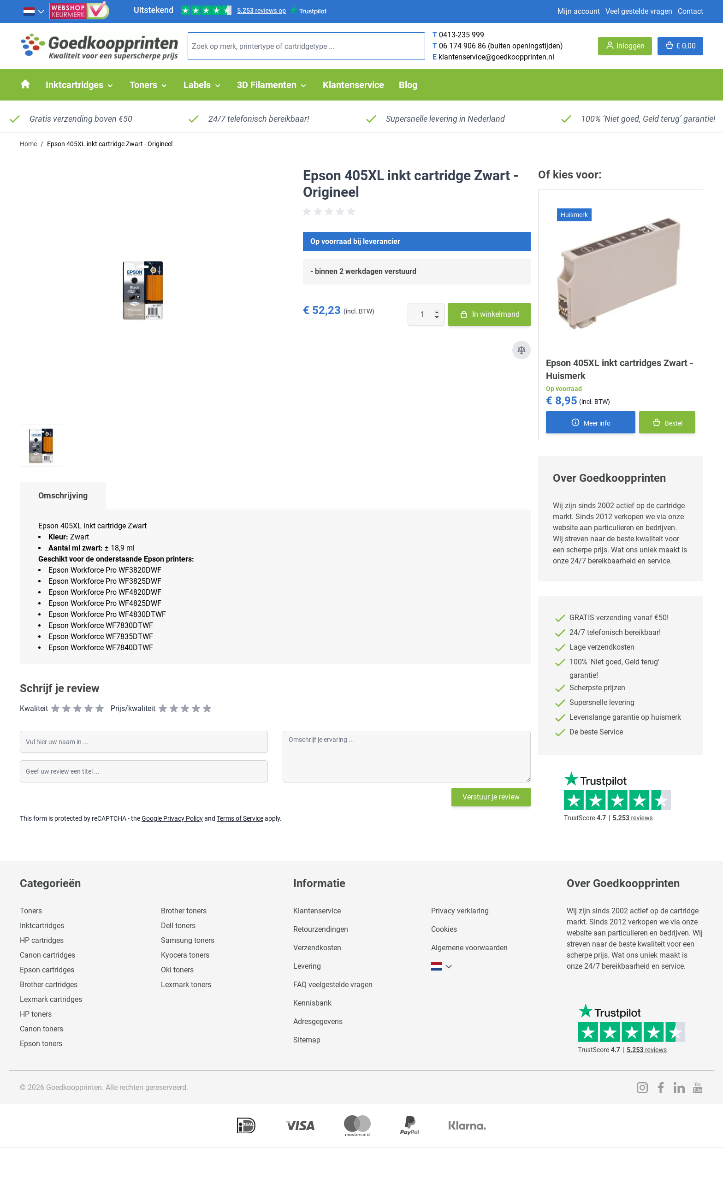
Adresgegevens (318, 1021)
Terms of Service (240, 818)
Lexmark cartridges (51, 999)
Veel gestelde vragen (638, 11)
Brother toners (184, 910)
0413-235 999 (461, 34)
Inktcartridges (42, 925)
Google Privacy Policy (172, 818)
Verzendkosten (317, 947)
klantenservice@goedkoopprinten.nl (496, 57)
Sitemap (306, 1040)
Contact (690, 11)
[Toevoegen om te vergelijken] (521, 350)
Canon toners (41, 1028)
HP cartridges (42, 940)
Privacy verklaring (460, 910)
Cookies (444, 929)
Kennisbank (312, 1003)
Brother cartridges (48, 984)
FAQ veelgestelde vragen (333, 984)
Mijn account (578, 11)
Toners (31, 910)
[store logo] (100, 46)
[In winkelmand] (667, 422)
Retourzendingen (320, 929)
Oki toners (177, 969)
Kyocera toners (185, 955)
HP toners (36, 1014)
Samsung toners (187, 940)
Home (28, 144)
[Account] (625, 46)
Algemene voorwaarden (469, 947)
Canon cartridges (47, 955)
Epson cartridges (47, 969)
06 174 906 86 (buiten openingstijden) (501, 45)
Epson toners (41, 1043)
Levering (307, 966)
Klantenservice (317, 910)
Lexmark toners (186, 984)
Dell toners (178, 925)
